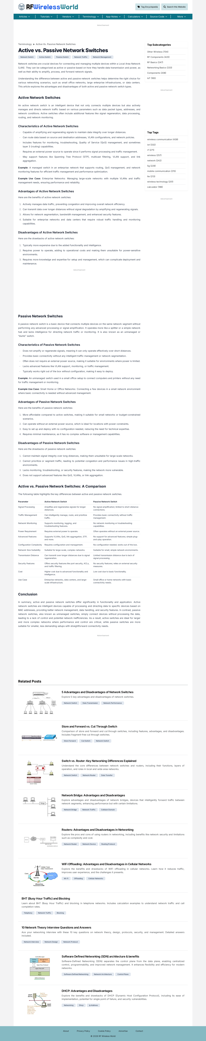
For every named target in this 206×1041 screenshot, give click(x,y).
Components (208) (156, 73)
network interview (31, 942)
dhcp (81, 1005)
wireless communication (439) (162, 139)
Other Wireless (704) (157, 51)
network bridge (70, 810)
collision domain (108, 810)
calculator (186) (155, 187)
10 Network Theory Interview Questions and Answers (56, 927)
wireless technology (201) (160, 181)
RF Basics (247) (155, 62)
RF (48, 7)
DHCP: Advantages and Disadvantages (87, 991)
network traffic (80, 57)
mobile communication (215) (161, 171)
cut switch (85, 741)
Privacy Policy (83, 1031)
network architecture (103, 974)
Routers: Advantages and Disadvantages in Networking (98, 829)
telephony (28, 913)
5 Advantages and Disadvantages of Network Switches (97, 692)
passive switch (62, 57)
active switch (44, 57)
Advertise (123, 1031)
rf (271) (150, 150)
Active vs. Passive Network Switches (56, 44)
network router (89, 775)
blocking (60, 913)
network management (102, 57)
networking (68, 1005)
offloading (78, 878)
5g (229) (151, 165)
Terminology (25, 44)
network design (51, 942)
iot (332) (151, 144)
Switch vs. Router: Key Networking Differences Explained (99, 761)
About (66, 1031)
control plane (122, 974)
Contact (139, 1031)
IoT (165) (151, 78)
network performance (112, 703)
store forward (70, 741)
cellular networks (95, 878)
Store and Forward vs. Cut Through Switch (89, 726)
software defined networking (76, 974)
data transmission (90, 703)
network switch (26, 57)
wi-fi (66, 878)
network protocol (70, 942)
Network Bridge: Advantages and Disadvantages (93, 795)
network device (89, 844)
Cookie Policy (104, 1031)
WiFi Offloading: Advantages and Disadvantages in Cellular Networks (106, 864)
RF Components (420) (158, 57)
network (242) (154, 160)
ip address (93, 1005)
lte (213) (151, 176)
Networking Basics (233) (159, 67)
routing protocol (108, 844)
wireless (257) (154, 155)
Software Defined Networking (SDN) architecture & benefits (100, 956)
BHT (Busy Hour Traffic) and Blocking (46, 898)
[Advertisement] (103, 33)
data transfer (107, 775)
